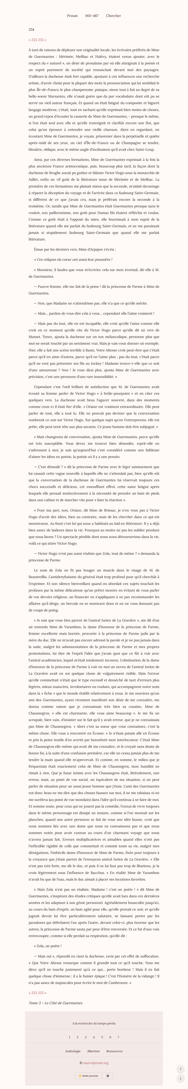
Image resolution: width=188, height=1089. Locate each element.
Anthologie (73, 1051)
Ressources (114, 1051)
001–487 (92, 15)
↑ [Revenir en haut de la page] (181, 1069)
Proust (72, 15)
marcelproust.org (95, 1063)
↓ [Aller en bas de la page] (181, 1078)
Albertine (93, 1051)
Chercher (113, 15)
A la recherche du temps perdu (94, 1023)
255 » (42, 40)
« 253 (33, 40)
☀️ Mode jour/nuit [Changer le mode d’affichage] (88, 1075)
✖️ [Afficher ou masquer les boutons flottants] (107, 1075)
